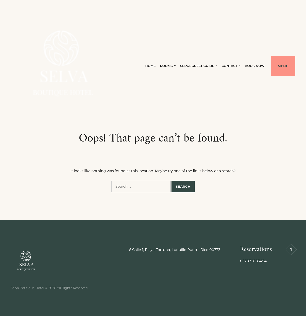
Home (150, 66)
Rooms (166, 66)
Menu (283, 66)
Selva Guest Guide (197, 66)
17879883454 (254, 261)
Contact (229, 66)
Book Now (254, 66)
